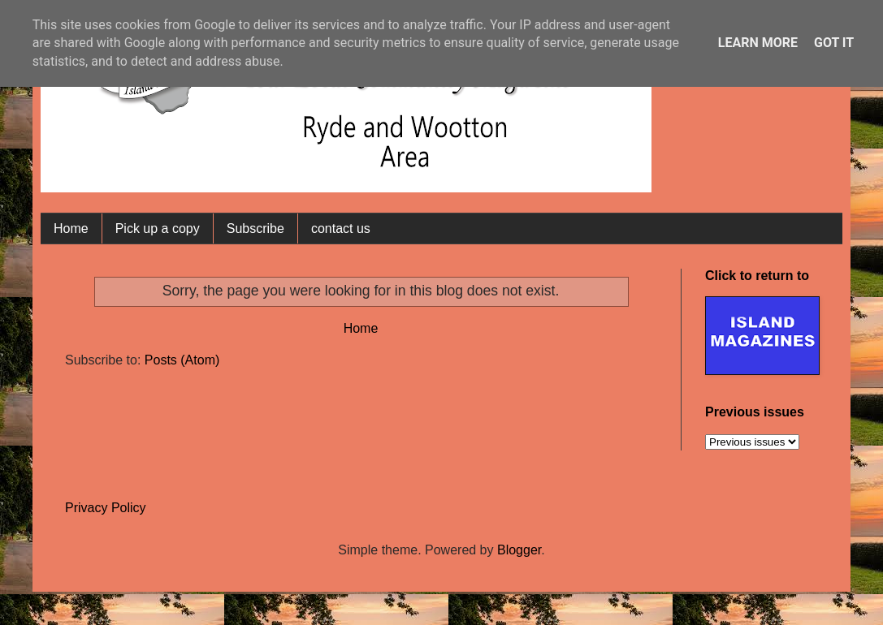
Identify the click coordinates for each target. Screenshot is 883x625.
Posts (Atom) (182, 360)
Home (71, 228)
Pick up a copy (157, 228)
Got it (834, 42)
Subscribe (255, 228)
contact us (340, 228)
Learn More (758, 42)
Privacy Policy (105, 508)
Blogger (519, 550)
